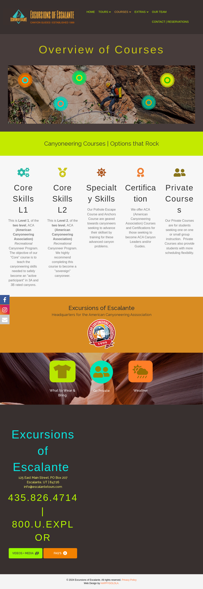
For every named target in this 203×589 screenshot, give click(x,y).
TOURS (103, 11)
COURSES (121, 11)
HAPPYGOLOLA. (110, 583)
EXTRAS (140, 11)
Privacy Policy (129, 580)
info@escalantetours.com (43, 487)
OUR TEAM (159, 11)
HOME (91, 11)
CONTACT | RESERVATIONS (170, 21)
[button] (63, 371)
